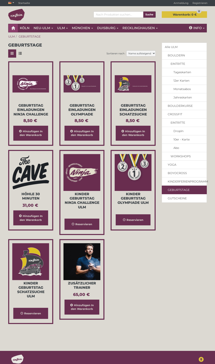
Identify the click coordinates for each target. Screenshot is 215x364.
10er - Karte (181, 139)
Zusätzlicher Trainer (82, 285)
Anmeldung (181, 3)
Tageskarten (182, 72)
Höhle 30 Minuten (31, 196)
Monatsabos (182, 89)
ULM (62, 28)
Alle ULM (171, 47)
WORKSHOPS (181, 156)
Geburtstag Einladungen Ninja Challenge (31, 109)
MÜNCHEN (82, 28)
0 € (187, 13)
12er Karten (181, 80)
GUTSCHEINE (177, 198)
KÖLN (24, 28)
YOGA (172, 165)
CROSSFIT (175, 114)
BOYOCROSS (177, 173)
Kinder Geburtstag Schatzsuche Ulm (30, 289)
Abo (176, 148)
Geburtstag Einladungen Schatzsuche (133, 109)
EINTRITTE (178, 64)
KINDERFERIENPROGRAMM (187, 181)
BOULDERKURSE (180, 106)
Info (197, 28)
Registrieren (199, 3)
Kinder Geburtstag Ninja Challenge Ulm (82, 200)
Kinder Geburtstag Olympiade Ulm (133, 198)
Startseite (24, 3)
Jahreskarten (182, 97)
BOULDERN (176, 55)
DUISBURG (107, 28)
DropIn (178, 131)
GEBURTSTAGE (179, 190)
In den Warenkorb (31, 133)
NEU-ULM (43, 28)
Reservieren (82, 224)
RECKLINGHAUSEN (140, 28)
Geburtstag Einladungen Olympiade (82, 109)
